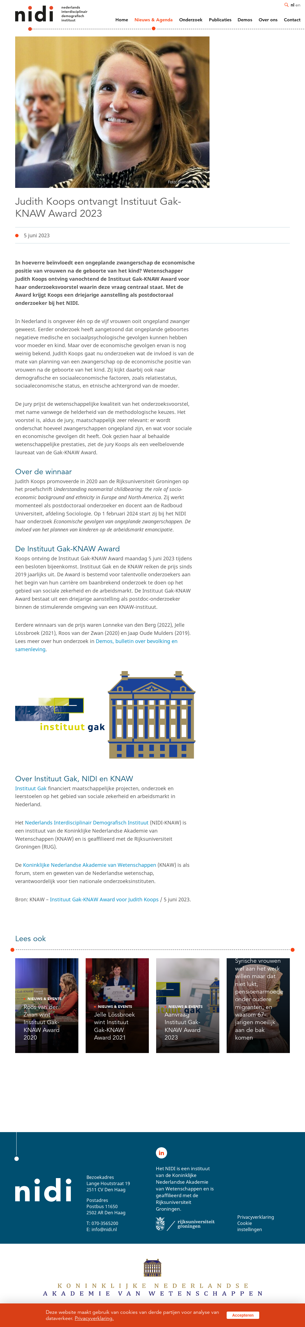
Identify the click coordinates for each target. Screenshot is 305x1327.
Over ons (268, 19)
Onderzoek (190, 19)
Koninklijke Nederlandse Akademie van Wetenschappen (89, 864)
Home (121, 19)
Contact (292, 19)
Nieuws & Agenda (154, 19)
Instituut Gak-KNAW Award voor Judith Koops (104, 899)
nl (292, 4)
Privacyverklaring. (94, 1318)
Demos (245, 19)
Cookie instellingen (249, 1226)
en (298, 4)
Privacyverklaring (255, 1217)
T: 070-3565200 (102, 1223)
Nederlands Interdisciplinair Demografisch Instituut (87, 822)
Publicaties (220, 19)
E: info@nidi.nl (102, 1229)
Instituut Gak (31, 788)
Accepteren (243, 1315)
